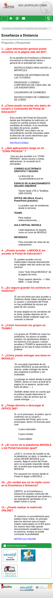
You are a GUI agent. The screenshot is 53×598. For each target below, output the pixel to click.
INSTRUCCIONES (19, 143)
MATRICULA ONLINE (25, 539)
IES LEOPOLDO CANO (33, 5)
